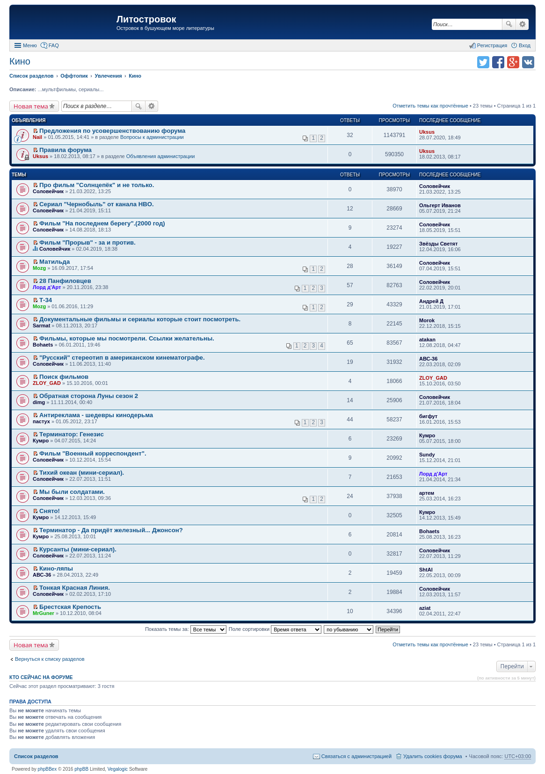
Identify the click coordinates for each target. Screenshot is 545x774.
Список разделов (36, 756)
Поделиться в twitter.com (483, 62)
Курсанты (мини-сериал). (77, 549)
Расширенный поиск (522, 24)
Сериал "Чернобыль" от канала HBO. (96, 204)
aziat (424, 608)
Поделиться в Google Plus (513, 62)
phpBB (81, 769)
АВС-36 (428, 359)
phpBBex (47, 769)
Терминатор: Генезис (71, 434)
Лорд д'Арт (47, 287)
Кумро (41, 440)
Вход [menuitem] (524, 45)
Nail (37, 137)
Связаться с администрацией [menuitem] (356, 756)
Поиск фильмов (63, 376)
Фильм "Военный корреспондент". (92, 453)
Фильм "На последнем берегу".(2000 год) (102, 223)
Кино (19, 61)
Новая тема (31, 106)
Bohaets (43, 344)
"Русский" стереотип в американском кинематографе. (122, 357)
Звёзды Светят (438, 243)
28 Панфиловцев (65, 280)
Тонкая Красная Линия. (74, 587)
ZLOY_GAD (47, 383)
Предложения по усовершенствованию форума (112, 130)
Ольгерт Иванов (440, 205)
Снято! (49, 510)
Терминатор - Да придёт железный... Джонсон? (111, 530)
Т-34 (45, 300)
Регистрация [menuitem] (492, 45)
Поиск (509, 24)
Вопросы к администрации (152, 137)
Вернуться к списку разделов (49, 659)
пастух (41, 421)
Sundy (427, 454)
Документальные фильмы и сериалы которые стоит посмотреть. (139, 319)
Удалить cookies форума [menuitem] (432, 756)
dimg (39, 402)
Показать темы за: (185, 629)
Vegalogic (118, 769)
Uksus (427, 132)
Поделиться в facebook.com (498, 62)
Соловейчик (48, 191)
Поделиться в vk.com (528, 62)
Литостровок (146, 19)
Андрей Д (431, 301)
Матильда (54, 261)
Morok (427, 320)
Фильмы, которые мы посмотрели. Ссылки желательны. (126, 338)
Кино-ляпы (56, 568)
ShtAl (426, 569)
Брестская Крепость (70, 606)
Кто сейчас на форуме (41, 677)
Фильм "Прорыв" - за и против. (87, 242)
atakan (427, 339)
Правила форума (65, 149)
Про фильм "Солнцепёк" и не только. (96, 184)
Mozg (39, 268)
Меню (30, 45)
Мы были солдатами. (72, 491)
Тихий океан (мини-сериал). (81, 472)
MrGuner (43, 613)
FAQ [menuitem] (54, 45)
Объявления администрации (160, 156)
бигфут (428, 416)
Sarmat (41, 325)
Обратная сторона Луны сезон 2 (88, 395)
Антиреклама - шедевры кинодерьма (96, 415)
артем (426, 493)
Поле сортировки (275, 629)
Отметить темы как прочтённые (430, 106)
